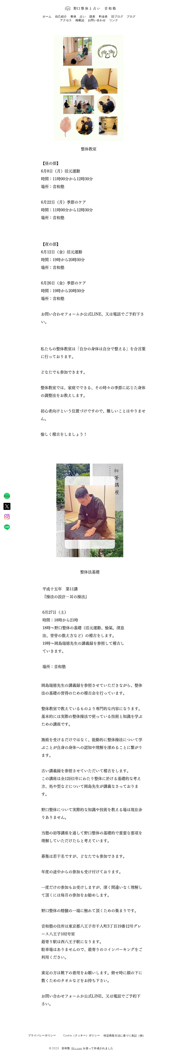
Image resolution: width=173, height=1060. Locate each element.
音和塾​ (110, 8)
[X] (6, 506)
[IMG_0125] (6, 495)
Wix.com (76, 1048)
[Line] (6, 527)
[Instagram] (6, 516)
